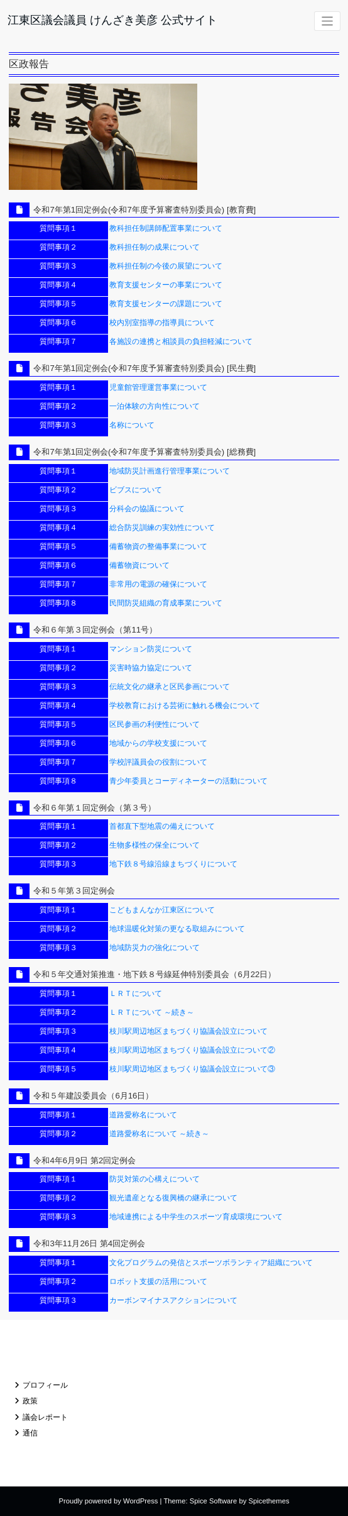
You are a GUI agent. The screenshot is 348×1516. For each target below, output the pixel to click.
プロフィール (45, 1385)
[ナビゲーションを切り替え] (327, 21)
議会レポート (45, 1417)
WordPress (140, 1501)
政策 (30, 1401)
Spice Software (213, 1501)
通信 (30, 1433)
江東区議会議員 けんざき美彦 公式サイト (112, 20)
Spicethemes (269, 1501)
